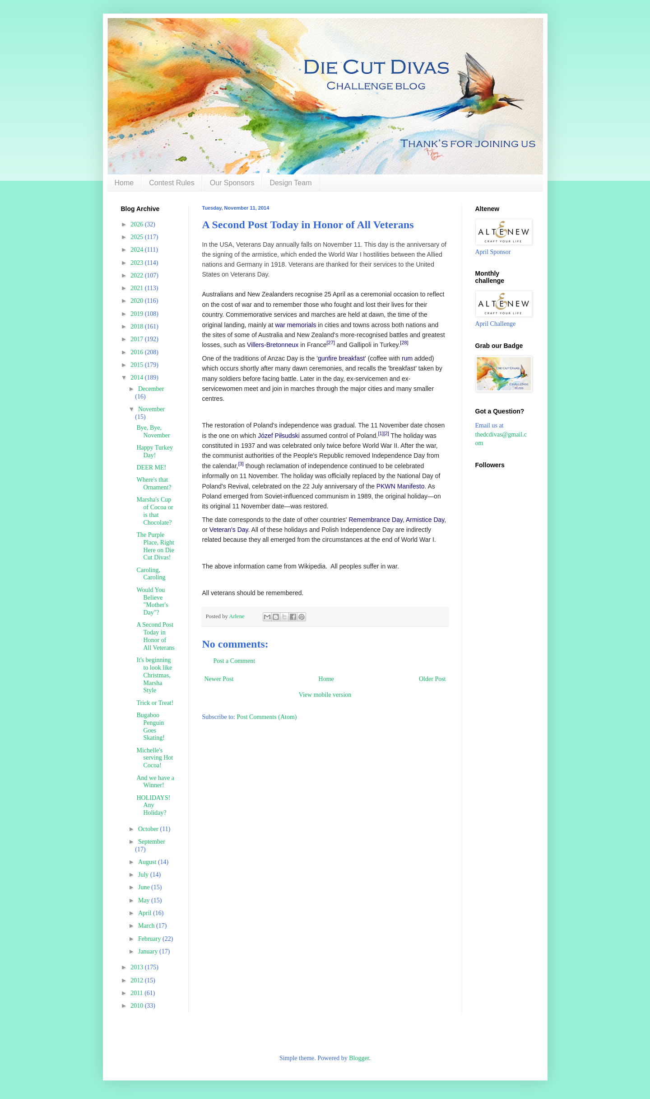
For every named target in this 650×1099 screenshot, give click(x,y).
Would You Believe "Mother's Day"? (152, 601)
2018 (137, 326)
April (145, 913)
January (148, 951)
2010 (137, 1005)
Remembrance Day (375, 519)
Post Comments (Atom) (267, 717)
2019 (137, 313)
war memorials (295, 325)
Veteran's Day (228, 529)
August (148, 862)
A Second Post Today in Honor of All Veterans (155, 636)
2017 (137, 339)
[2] (386, 433)
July (144, 874)
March (147, 925)
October (149, 829)
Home (124, 183)
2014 (137, 377)
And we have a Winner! (155, 782)
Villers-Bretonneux (272, 344)
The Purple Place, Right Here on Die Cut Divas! (155, 546)
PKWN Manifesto (400, 486)
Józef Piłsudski (279, 435)
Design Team (290, 183)
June (144, 887)
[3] (241, 463)
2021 (137, 288)
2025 (137, 237)
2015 (137, 365)
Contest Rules (172, 183)
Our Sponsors (232, 183)
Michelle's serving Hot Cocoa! (154, 758)
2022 (137, 275)
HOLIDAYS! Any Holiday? (153, 805)
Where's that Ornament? (153, 483)
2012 (137, 980)
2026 (137, 224)
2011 (137, 993)
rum (407, 358)
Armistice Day (425, 519)
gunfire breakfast (341, 358)
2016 (137, 352)
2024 (137, 249)
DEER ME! (151, 467)
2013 (137, 967)
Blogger (359, 1058)
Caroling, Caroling (150, 574)
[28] (404, 342)
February (150, 938)
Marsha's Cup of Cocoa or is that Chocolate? (154, 511)
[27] (331, 342)
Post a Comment (234, 661)
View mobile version (325, 694)
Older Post (432, 679)
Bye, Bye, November (153, 431)
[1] (380, 433)
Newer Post (219, 679)
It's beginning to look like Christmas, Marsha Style (154, 675)
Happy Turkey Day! (154, 451)
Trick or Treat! (154, 703)
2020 (137, 300)
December (151, 388)
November (151, 409)
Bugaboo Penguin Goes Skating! (150, 726)
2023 (137, 262)
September (151, 841)
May (144, 900)
